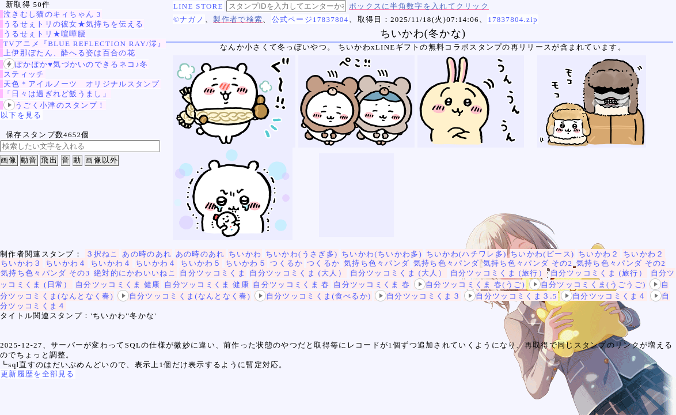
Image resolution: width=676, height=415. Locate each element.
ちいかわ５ (201, 263)
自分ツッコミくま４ (604, 296)
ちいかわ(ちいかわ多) (381, 254)
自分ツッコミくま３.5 (510, 296)
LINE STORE (198, 6)
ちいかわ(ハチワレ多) (466, 254)
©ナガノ (188, 19)
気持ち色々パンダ (376, 263)
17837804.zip (513, 19)
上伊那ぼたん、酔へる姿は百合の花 (69, 52)
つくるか (286, 263)
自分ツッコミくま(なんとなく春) (183, 296)
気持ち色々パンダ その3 (45, 273)
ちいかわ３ (21, 263)
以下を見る (21, 115)
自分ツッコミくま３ (418, 296)
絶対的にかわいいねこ (135, 273)
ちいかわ (245, 254)
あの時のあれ (147, 254)
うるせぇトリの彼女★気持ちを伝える (73, 24)
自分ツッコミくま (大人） (297, 273)
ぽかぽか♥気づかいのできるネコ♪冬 (75, 64)
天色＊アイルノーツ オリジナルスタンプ (81, 84)
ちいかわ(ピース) (542, 254)
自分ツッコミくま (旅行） (498, 273)
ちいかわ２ (599, 254)
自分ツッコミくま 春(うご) (469, 284)
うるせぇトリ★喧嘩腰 (44, 33)
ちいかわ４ (66, 263)
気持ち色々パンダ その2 (527, 263)
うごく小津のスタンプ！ (54, 105)
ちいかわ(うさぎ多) (301, 254)
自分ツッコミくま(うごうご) (587, 284)
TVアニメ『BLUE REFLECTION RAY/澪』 (84, 43)
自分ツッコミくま (212, 273)
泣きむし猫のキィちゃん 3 (52, 14)
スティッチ (24, 74)
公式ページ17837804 (310, 19)
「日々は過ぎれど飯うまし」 (57, 93)
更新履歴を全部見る (38, 373)
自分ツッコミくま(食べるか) (313, 296)
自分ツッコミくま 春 (291, 284)
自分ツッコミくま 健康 (118, 284)
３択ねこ (102, 254)
